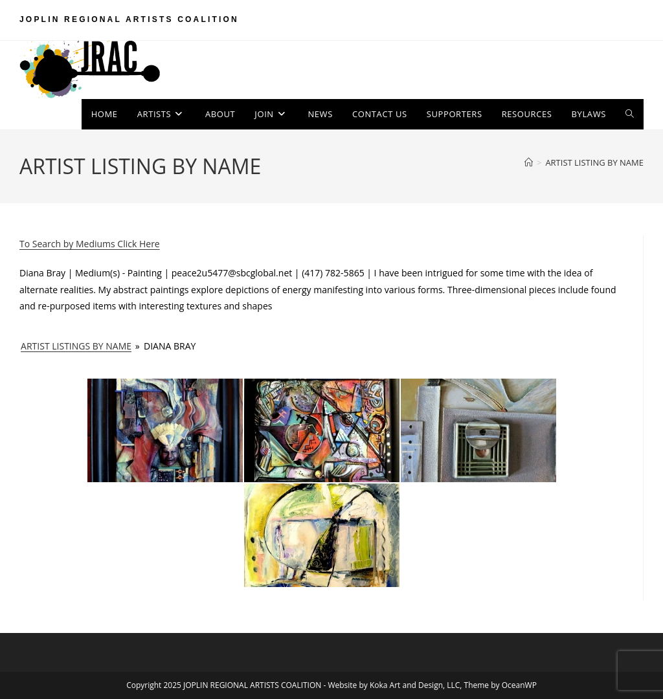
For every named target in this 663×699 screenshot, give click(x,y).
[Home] (528, 162)
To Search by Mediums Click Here (89, 244)
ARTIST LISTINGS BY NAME (76, 346)
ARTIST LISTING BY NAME (594, 162)
